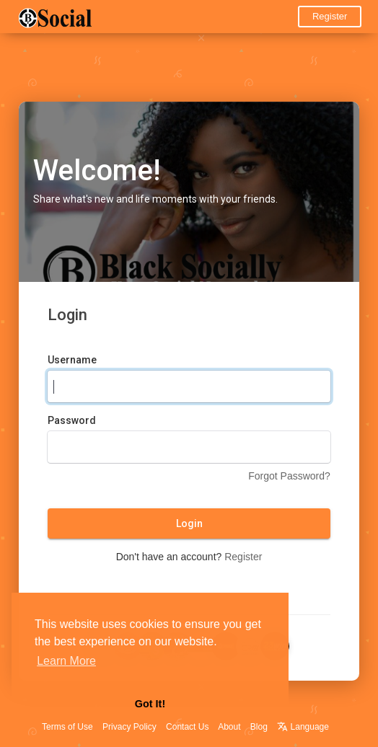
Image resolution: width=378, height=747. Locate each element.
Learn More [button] (66, 661)
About (229, 727)
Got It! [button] (150, 704)
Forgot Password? (289, 476)
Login (189, 523)
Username (72, 360)
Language (303, 727)
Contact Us (187, 727)
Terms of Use (67, 727)
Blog (259, 727)
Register (329, 16)
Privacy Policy (129, 727)
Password (72, 420)
